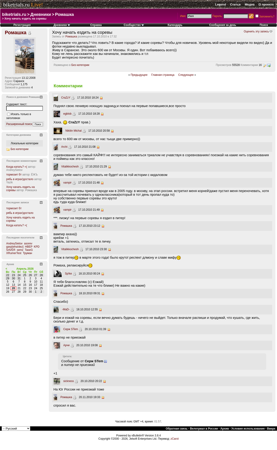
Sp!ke (68, 273)
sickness (68, 381)
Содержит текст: (16, 104)
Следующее (186, 74)
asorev (28, 243)
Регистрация (22, 25)
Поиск (264, 25)
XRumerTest (13, 253)
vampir (67, 182)
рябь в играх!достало (19, 179)
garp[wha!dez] (14, 246)
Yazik (9, 182)
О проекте (266, 4)
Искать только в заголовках (18, 116)
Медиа (250, 4)
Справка (96, 25)
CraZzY (65, 97)
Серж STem (70, 329)
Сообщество (134, 25)
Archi (64, 146)
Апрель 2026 (24, 268)
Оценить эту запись (256, 31)
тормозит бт (14, 174)
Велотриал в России (204, 428)
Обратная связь (177, 428)
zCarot (175, 438)
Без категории (80, 65)
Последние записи (17, 202)
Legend (220, 4)
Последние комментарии (21, 160)
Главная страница (163, 74)
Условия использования (248, 428)
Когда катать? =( (16, 166)
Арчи (66, 345)
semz (20, 250)
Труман (27, 253)
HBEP (28, 246)
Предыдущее (139, 74)
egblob (67, 113)
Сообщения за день (222, 25)
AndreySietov (14, 170)
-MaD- (65, 309)
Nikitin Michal (73, 130)
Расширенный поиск (19, 124)
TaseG (29, 250)
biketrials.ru (16, 5)
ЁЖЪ (34, 174)
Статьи (235, 4)
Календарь (175, 25)
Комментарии (249, 65)
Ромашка (64, 14)
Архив (224, 428)
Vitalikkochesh (70, 166)
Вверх (271, 428)
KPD (37, 246)
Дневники (40, 14)
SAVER (10, 250)
